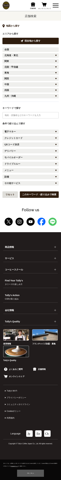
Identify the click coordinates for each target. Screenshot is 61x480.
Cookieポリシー (13, 411)
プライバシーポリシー (16, 397)
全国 (6, 49)
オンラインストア (14, 376)
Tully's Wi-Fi (12, 391)
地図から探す (11, 26)
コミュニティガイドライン (18, 404)
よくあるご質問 (13, 369)
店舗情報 (39, 369)
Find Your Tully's (14, 282)
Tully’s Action (12, 297)
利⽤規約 (10, 418)
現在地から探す (31, 41)
